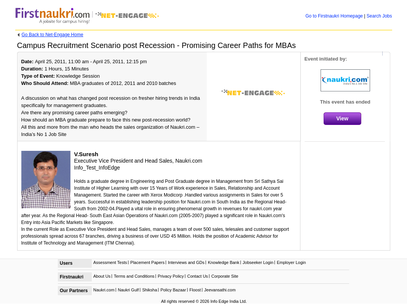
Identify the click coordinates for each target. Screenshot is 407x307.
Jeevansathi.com (220, 290)
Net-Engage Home (52, 34)
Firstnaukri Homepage (334, 16)
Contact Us (197, 276)
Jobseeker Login (258, 262)
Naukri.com (104, 290)
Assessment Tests (110, 262)
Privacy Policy (171, 276)
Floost (195, 290)
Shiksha (149, 290)
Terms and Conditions (134, 276)
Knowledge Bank (223, 262)
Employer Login (291, 262)
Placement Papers (147, 262)
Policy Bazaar (173, 290)
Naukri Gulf (128, 290)
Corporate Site (224, 276)
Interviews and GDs (186, 262)
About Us (101, 276)
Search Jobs (379, 16)
